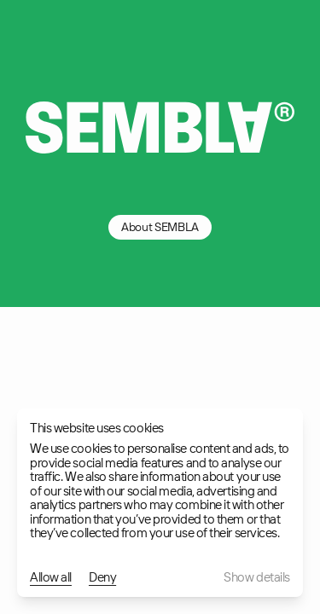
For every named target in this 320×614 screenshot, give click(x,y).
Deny (102, 578)
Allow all (51, 578)
